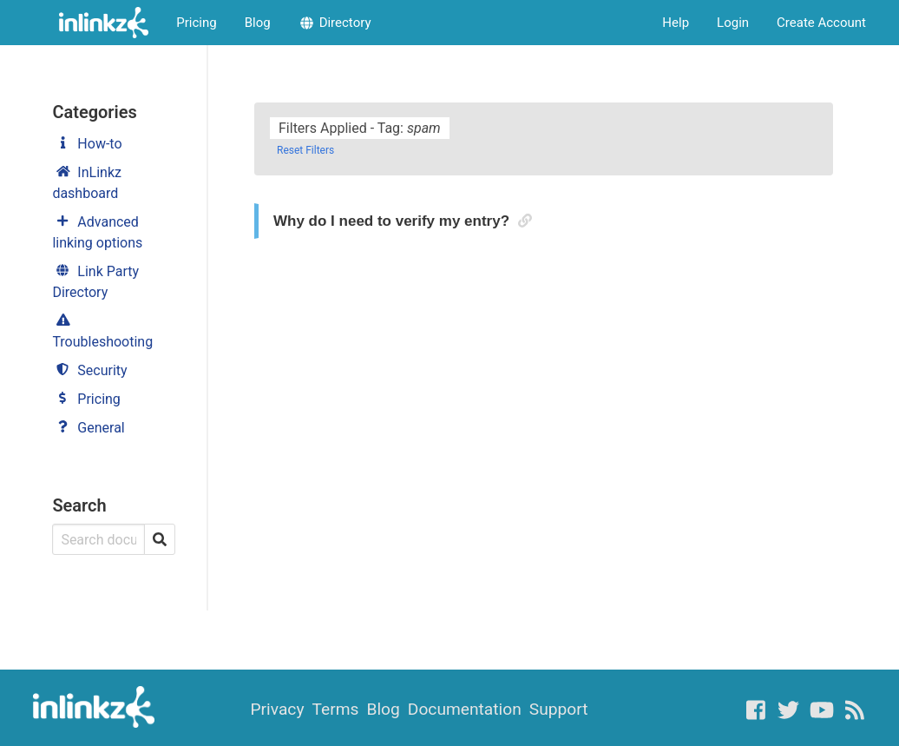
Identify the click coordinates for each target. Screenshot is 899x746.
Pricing (196, 22)
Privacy (277, 709)
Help (675, 22)
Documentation (465, 709)
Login (733, 22)
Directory (335, 22)
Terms (335, 709)
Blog (258, 22)
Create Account (821, 22)
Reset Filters (305, 150)
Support (558, 709)
